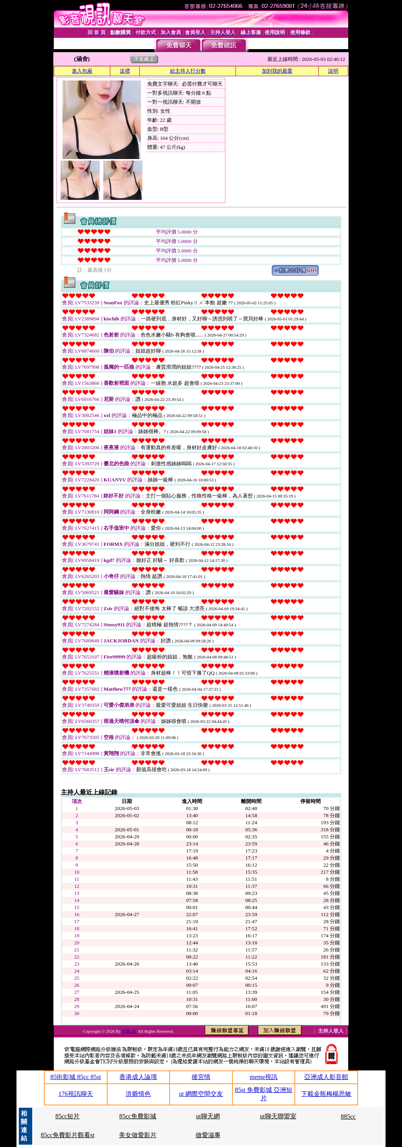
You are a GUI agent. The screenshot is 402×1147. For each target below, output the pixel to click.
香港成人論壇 (138, 1077)
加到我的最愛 (277, 71)
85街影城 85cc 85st (75, 1077)
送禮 (125, 71)
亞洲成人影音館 (326, 1077)
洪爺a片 (130, 1031)
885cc (348, 1116)
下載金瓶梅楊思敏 (326, 1093)
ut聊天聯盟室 (278, 1116)
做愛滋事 (208, 1135)
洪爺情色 (138, 1093)
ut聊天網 (207, 1116)
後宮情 (201, 1077)
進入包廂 (82, 71)
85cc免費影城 (137, 1116)
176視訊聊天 (75, 1093)
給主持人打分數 (188, 71)
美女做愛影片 (138, 1135)
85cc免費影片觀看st (68, 1135)
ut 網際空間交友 (201, 1093)
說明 (333, 71)
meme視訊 (264, 1077)
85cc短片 (67, 1116)
